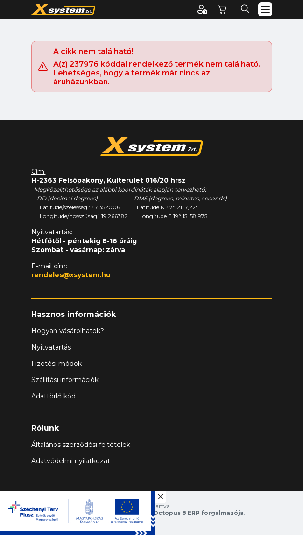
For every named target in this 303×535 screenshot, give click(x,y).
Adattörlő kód (53, 396)
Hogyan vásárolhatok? (67, 331)
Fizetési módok (56, 363)
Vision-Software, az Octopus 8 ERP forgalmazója (167, 512)
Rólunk (45, 428)
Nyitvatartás (51, 347)
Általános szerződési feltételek (80, 444)
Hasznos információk (73, 314)
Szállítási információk (65, 380)
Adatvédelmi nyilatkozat (70, 461)
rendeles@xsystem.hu (71, 275)
